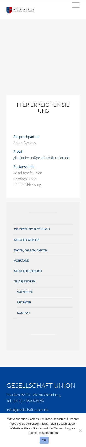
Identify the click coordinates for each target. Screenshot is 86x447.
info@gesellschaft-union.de (27, 409)
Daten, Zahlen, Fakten (30, 250)
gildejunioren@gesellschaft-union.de (41, 157)
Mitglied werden (26, 240)
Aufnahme (25, 292)
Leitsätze (24, 302)
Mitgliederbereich (28, 271)
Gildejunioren (24, 281)
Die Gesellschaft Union (32, 229)
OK (44, 440)
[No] (80, 430)
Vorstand (21, 261)
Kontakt (23, 313)
